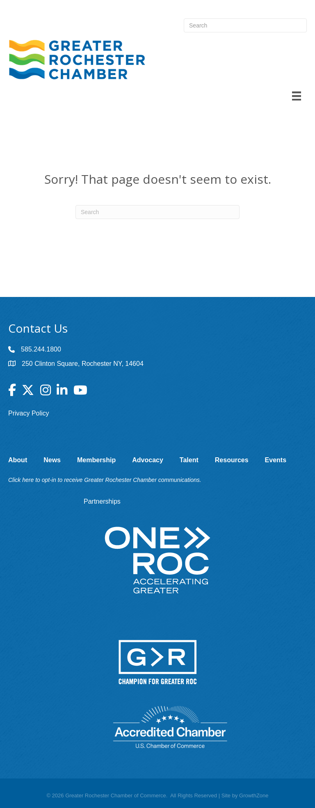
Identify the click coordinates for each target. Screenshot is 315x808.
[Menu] (296, 96)
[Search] (157, 212)
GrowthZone (254, 795)
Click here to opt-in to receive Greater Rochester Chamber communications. (104, 480)
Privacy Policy (28, 413)
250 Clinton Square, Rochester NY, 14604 (83, 363)
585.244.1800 (41, 349)
